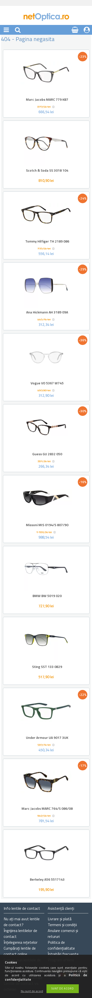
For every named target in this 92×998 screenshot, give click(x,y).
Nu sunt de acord (32, 991)
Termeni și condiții (62, 925)
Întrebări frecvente (63, 954)
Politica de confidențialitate (61, 945)
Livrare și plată (59, 919)
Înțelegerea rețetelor (20, 942)
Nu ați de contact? (22, 922)
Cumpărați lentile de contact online (20, 951)
